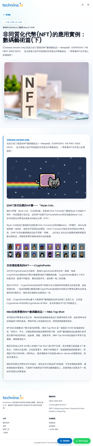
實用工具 (6, 429)
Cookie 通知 (53, 429)
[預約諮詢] (64, 441)
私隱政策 (52, 423)
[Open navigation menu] (88, 4)
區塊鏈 (7, 15)
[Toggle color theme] (82, 4)
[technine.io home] (13, 5)
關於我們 (6, 423)
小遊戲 (5, 432)
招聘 (4, 426)
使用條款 (52, 426)
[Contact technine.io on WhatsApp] (82, 441)
